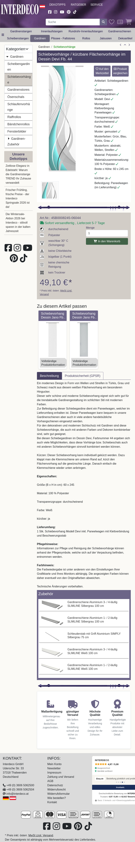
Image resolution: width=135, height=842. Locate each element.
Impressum (54, 772)
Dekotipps (57, 4)
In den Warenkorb (107, 241)
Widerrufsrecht (56, 789)
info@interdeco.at (17, 793)
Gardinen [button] (40, 38)
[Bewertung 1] (116, 782)
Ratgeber (78, 4)
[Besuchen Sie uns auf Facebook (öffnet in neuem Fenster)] (49, 11)
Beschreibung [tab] (49, 376)
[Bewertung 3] (120, 782)
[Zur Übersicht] (125, 45)
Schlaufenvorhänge (18, 107)
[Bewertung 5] (124, 782)
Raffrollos (14, 117)
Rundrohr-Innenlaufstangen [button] (86, 31)
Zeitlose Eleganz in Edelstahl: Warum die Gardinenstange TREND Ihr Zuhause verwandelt (18, 174)
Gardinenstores (18, 89)
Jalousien (106, 38)
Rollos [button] (86, 38)
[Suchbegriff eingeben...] (73, 22)
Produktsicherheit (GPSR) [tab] (82, 376)
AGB (50, 781)
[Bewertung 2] (118, 782)
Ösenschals (15, 97)
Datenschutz (55, 785)
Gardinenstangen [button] (21, 31)
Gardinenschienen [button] (119, 31)
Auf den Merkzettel (102, 71)
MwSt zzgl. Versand (40, 835)
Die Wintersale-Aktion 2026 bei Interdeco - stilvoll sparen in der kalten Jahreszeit (18, 223)
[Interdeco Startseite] (20, 8)
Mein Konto (54, 764)
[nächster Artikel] (129, 45)
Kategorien (17, 49)
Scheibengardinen (18, 66)
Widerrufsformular (58, 793)
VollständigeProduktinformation (53, 363)
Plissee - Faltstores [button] (63, 38)
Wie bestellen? (56, 797)
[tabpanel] (84, 485)
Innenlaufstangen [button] (52, 31)
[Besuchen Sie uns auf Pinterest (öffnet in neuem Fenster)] (69, 11)
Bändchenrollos (18, 124)
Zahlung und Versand (60, 776)
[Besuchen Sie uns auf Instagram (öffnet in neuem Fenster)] (55, 11)
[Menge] (107, 233)
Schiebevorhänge (19, 79)
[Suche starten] (103, 22)
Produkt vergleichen (120, 71)
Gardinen (14, 56)
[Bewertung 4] (122, 782)
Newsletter (54, 768)
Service (97, 4)
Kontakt (52, 802)
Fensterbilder (16, 131)
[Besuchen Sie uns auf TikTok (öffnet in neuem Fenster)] (75, 11)
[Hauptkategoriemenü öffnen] (3, 35)
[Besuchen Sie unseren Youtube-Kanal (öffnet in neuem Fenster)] (62, 11)
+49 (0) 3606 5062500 (20, 785)
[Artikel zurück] (120, 45)
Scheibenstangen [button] (18, 38)
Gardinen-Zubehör (16, 141)
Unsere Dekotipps (18, 156)
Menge (90, 227)
